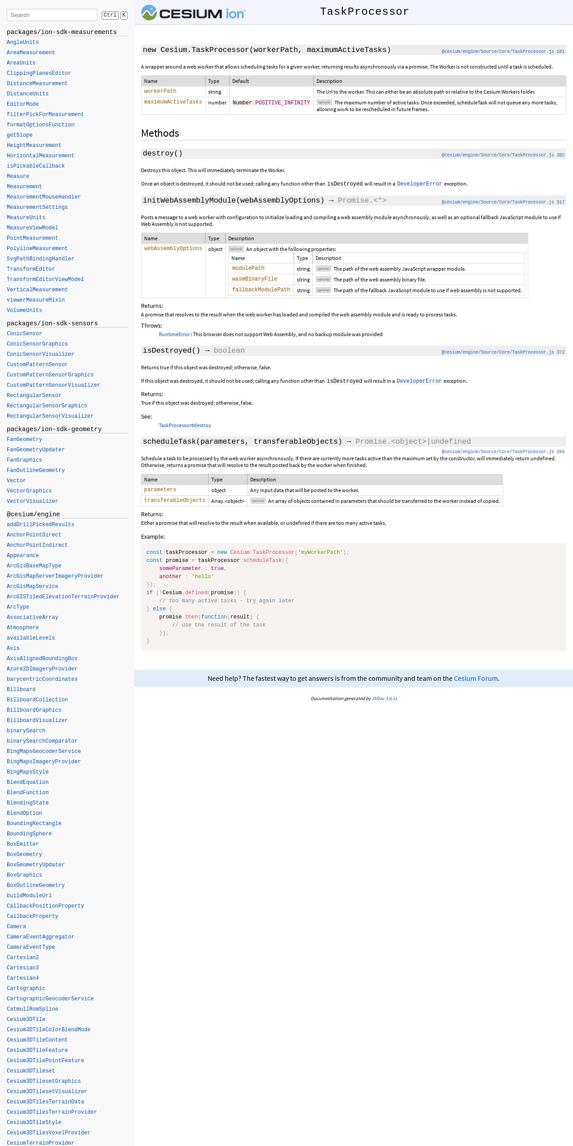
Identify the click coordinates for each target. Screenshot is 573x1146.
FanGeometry (24, 440)
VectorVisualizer (32, 501)
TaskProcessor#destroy (185, 428)
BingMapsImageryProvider (44, 762)
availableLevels (31, 638)
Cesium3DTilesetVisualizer (47, 1092)
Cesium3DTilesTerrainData (45, 1102)
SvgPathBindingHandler (40, 259)
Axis (13, 648)
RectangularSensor (34, 396)
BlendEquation (28, 782)
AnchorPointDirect (34, 535)
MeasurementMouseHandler (44, 197)
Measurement (24, 187)
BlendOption (24, 813)
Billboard (21, 690)
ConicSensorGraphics (37, 344)
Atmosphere (23, 628)
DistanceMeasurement (37, 84)
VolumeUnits (24, 310)
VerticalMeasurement (37, 290)
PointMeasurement (32, 238)
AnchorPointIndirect (37, 545)
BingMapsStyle (28, 772)
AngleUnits (23, 42)
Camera (16, 927)
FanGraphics (24, 460)
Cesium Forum (476, 683)
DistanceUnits (28, 94)
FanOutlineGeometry (36, 470)
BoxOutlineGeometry (36, 885)
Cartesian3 (23, 968)
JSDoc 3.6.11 (384, 704)
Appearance (23, 556)
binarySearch (26, 731)
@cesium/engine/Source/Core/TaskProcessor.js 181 (503, 51)
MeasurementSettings (37, 207)
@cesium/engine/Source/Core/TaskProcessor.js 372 (503, 356)
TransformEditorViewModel (45, 280)
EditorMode (23, 104)
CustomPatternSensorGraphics (50, 375)
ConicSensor (24, 334)
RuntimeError (174, 337)
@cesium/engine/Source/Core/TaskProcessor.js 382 (503, 156)
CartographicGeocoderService (50, 999)
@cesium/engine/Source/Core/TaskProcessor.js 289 (503, 455)
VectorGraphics (29, 491)
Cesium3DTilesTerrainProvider (52, 1112)
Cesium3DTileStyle (34, 1123)
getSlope (20, 135)
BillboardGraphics (34, 710)
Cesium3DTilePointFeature (45, 1061)
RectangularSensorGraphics (47, 406)
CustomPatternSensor (37, 365)
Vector (16, 481)
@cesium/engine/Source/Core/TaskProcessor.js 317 (503, 203)
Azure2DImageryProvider (42, 669)
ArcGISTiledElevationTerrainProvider (63, 597)
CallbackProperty (32, 916)
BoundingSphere (29, 834)
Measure (18, 176)
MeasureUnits (26, 218)
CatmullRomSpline (32, 1009)
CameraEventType (31, 947)
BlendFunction (28, 793)
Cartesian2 (23, 958)
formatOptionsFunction (40, 125)
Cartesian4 (23, 978)
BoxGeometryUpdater (36, 865)
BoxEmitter (23, 844)
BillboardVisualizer (37, 721)
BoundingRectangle (34, 824)
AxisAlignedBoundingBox (42, 659)
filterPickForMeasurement (45, 115)
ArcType (18, 607)
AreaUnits (21, 63)
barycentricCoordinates (42, 679)
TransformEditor (31, 269)
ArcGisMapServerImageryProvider (55, 576)
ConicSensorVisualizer (40, 354)
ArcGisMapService (32, 587)
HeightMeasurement (34, 146)
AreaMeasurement (31, 53)
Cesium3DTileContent (37, 1040)
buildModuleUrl (29, 896)
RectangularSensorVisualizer (50, 416)
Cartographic (26, 989)
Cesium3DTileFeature (37, 1050)
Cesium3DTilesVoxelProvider (48, 1133)
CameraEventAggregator (40, 937)
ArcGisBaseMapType (34, 566)
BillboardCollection (37, 700)
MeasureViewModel (32, 228)
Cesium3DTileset (31, 1071)
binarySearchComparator (42, 741)
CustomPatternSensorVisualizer (53, 385)
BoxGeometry (24, 855)
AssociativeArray (32, 617)
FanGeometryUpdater (36, 450)
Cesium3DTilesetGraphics (44, 1081)
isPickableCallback (36, 166)
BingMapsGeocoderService (44, 751)
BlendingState (28, 803)
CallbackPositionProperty (45, 906)
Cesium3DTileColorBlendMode (48, 1030)
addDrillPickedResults (40, 525)
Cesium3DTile (26, 1019)
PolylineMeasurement (37, 249)
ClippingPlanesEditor (39, 73)
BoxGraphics (24, 875)
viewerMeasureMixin (36, 300)
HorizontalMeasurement (40, 156)
